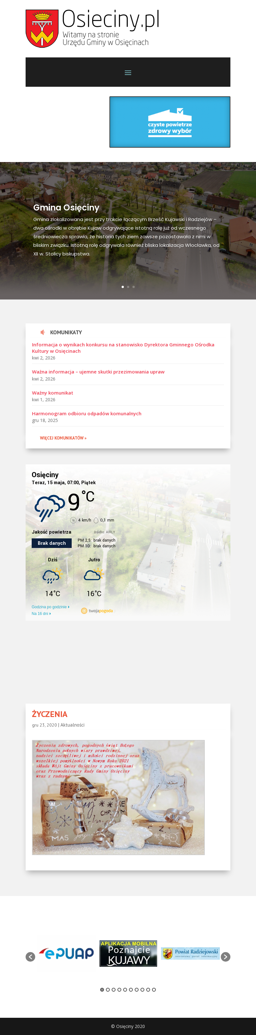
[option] (66, 953)
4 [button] (119, 990)
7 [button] (137, 990)
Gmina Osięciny (66, 210)
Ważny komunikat (52, 392)
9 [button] (148, 990)
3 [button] (114, 990)
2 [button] (108, 990)
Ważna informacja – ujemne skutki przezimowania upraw (98, 371)
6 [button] (131, 990)
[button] (30, 957)
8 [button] (142, 990)
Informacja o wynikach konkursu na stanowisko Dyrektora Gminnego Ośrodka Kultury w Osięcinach (123, 347)
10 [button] (154, 990)
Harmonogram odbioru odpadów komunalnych (86, 413)
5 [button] (125, 990)
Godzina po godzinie (49, 607)
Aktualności (72, 725)
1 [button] (102, 990)
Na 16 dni (40, 613)
